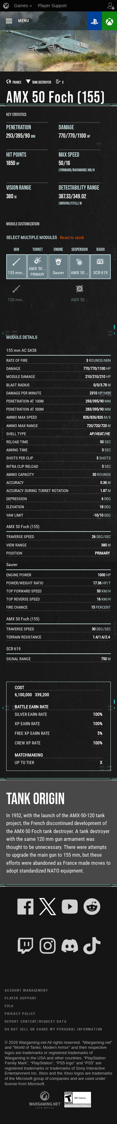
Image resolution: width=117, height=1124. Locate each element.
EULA (9, 1005)
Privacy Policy (20, 1013)
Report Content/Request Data (36, 1021)
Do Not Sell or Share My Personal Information (53, 1029)
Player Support (21, 998)
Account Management (26, 990)
